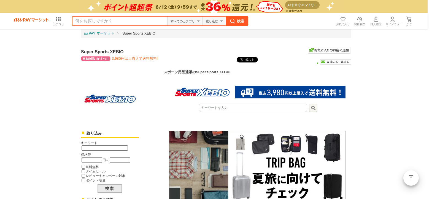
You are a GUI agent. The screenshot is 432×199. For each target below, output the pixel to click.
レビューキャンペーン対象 (105, 175)
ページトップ (411, 178)
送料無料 (92, 167)
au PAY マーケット (99, 33)
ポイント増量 (96, 180)
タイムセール (96, 171)
